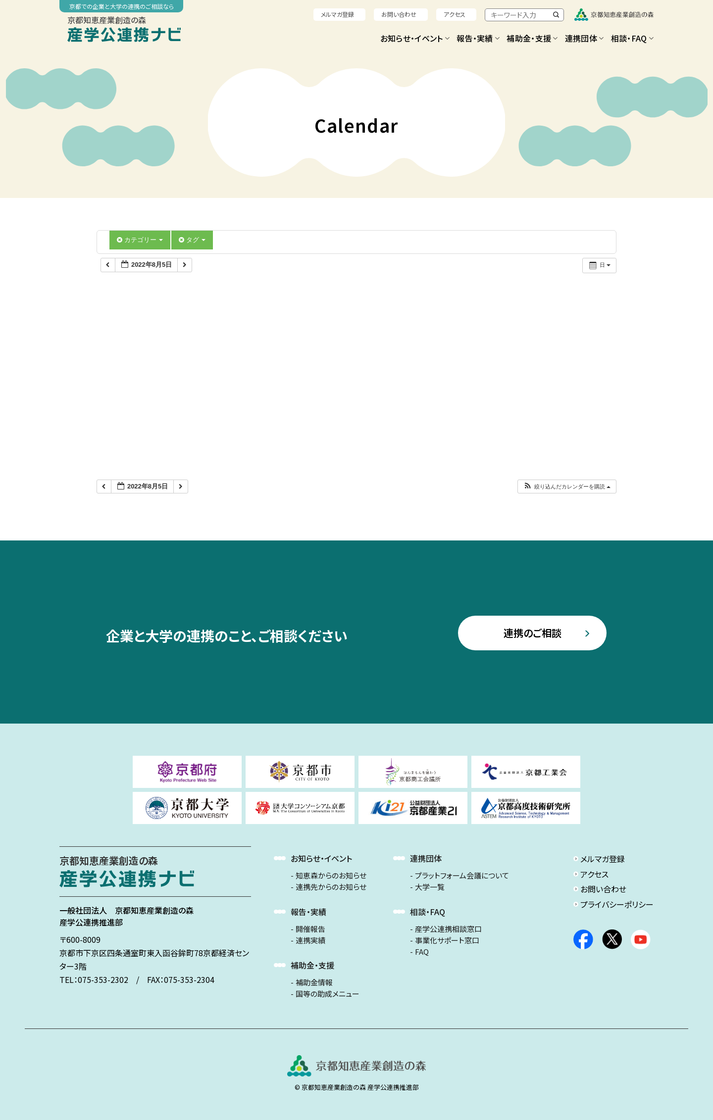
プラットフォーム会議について (462, 875)
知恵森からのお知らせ (331, 875)
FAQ (422, 951)
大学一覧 (430, 886)
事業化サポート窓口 (447, 940)
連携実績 (310, 940)
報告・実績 (478, 38)
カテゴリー (140, 239)
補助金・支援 (532, 38)
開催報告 (310, 928)
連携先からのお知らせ (331, 886)
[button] (566, 486)
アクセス (454, 14)
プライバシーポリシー (617, 904)
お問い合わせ (398, 14)
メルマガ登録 (337, 14)
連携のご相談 (532, 633)
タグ (192, 239)
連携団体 (584, 38)
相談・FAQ (632, 38)
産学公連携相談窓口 (448, 928)
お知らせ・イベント (415, 38)
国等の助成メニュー (327, 993)
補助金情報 (314, 982)
